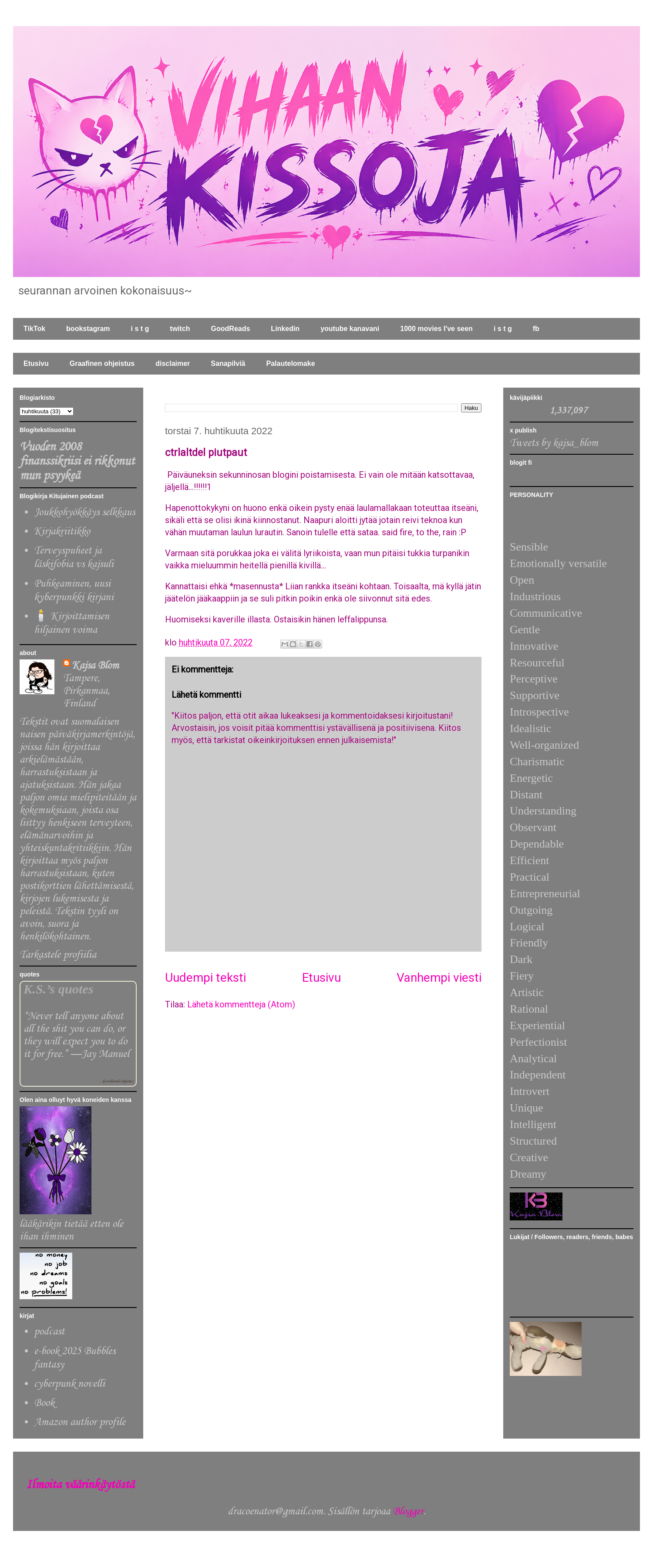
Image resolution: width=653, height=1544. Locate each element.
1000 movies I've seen (436, 328)
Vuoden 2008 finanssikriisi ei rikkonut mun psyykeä (77, 461)
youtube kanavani (349, 328)
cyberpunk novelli (69, 1384)
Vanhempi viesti (439, 977)
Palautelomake (290, 363)
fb (536, 328)
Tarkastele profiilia (58, 955)
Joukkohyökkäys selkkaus (84, 512)
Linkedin (285, 328)
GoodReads (230, 328)
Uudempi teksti (205, 977)
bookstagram (88, 328)
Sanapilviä (228, 363)
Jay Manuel (105, 1054)
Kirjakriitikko (62, 531)
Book (44, 1403)
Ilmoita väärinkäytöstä (80, 1485)
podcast (49, 1331)
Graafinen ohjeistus (102, 363)
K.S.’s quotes (59, 989)
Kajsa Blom (95, 665)
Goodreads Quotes (117, 1081)
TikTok (34, 328)
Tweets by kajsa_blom (554, 443)
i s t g (140, 328)
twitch (180, 328)
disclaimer (172, 363)
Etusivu (36, 363)
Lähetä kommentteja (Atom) (241, 1004)
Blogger (408, 1511)
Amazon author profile (79, 1422)
